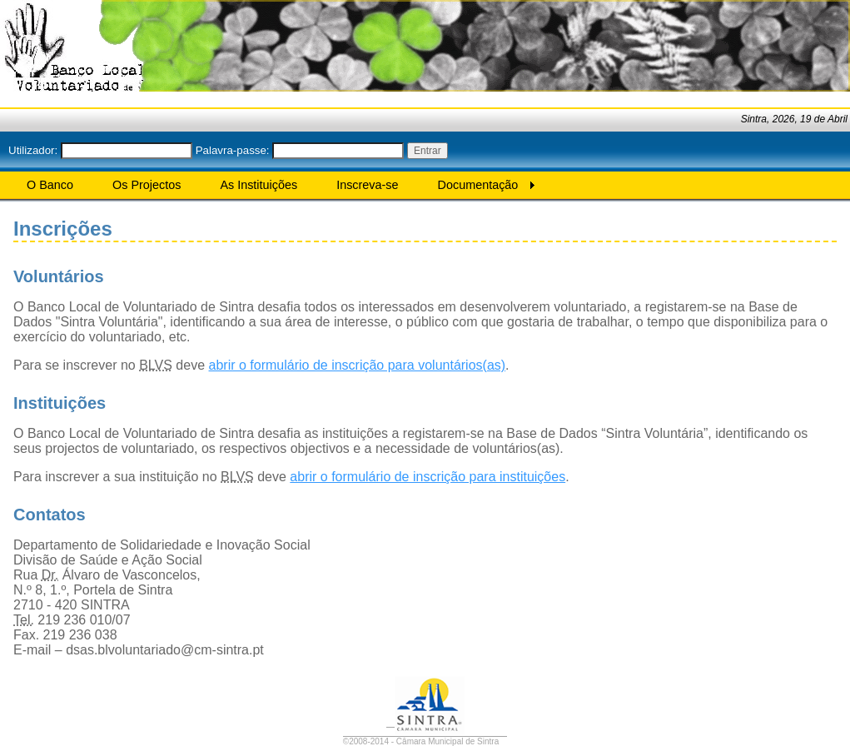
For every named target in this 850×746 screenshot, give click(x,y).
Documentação (478, 184)
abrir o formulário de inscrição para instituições (427, 477)
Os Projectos (146, 184)
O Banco (50, 184)
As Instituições (258, 184)
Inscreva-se (367, 184)
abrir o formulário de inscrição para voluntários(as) (357, 365)
